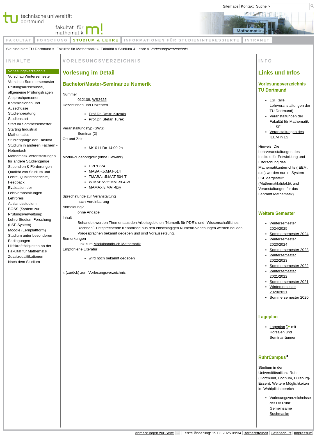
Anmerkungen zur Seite (154, 433)
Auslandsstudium (22, 203)
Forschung (52, 40)
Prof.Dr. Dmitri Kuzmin (107, 114)
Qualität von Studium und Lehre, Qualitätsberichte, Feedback (29, 177)
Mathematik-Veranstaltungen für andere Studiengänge (32, 158)
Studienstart (18, 119)
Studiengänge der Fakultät (30, 140)
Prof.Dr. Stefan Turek (106, 119)
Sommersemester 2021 (289, 282)
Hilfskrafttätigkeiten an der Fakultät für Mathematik (29, 248)
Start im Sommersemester (30, 124)
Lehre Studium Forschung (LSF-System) (29, 222)
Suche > (263, 6)
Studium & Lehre (96, 40)
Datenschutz (281, 433)
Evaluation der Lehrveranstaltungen (25, 190)
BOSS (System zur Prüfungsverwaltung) (25, 211)
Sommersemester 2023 (289, 250)
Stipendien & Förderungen (30, 166)
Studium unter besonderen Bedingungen (30, 238)
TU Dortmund (40, 49)
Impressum (303, 433)
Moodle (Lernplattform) (27, 230)
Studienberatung (22, 113)
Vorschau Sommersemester (31, 82)
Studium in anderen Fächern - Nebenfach (33, 148)
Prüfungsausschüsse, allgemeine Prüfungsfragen (30, 89)
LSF (273, 100)
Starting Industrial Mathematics (22, 132)
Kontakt (247, 6)
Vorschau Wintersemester (29, 76)
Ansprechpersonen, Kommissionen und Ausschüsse (24, 103)
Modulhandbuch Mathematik (116, 244)
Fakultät (19, 40)
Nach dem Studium (24, 262)
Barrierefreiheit (256, 433)
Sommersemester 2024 (289, 234)
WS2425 (99, 99)
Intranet (257, 40)
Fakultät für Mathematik (75, 49)
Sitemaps (231, 6)
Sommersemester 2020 (289, 297)
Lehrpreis (16, 198)
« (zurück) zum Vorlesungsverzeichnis (94, 272)
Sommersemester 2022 (289, 266)
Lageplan (277, 327)
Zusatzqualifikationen (25, 256)
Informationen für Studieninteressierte (182, 40)
